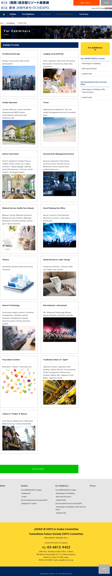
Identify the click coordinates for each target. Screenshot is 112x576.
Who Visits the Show (89, 69)
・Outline (24, 497)
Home (2, 486)
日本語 (106, 3)
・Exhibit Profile (60, 500)
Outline (13, 14)
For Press (84, 14)
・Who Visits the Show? (63, 497)
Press (93, 486)
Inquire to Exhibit (38, 469)
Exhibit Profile (87, 74)
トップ (1, 23)
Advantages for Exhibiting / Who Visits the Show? (93, 91)
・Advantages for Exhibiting (64, 493)
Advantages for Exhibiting (91, 63)
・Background (25, 493)
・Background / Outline (29, 503)
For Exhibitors (28, 14)
